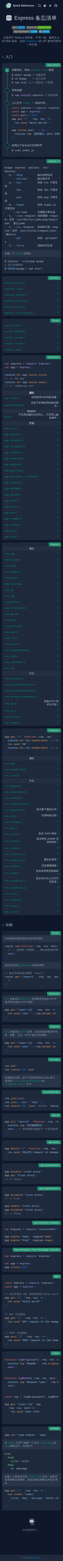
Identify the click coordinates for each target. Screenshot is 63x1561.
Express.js (32, 41)
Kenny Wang (34, 1558)
